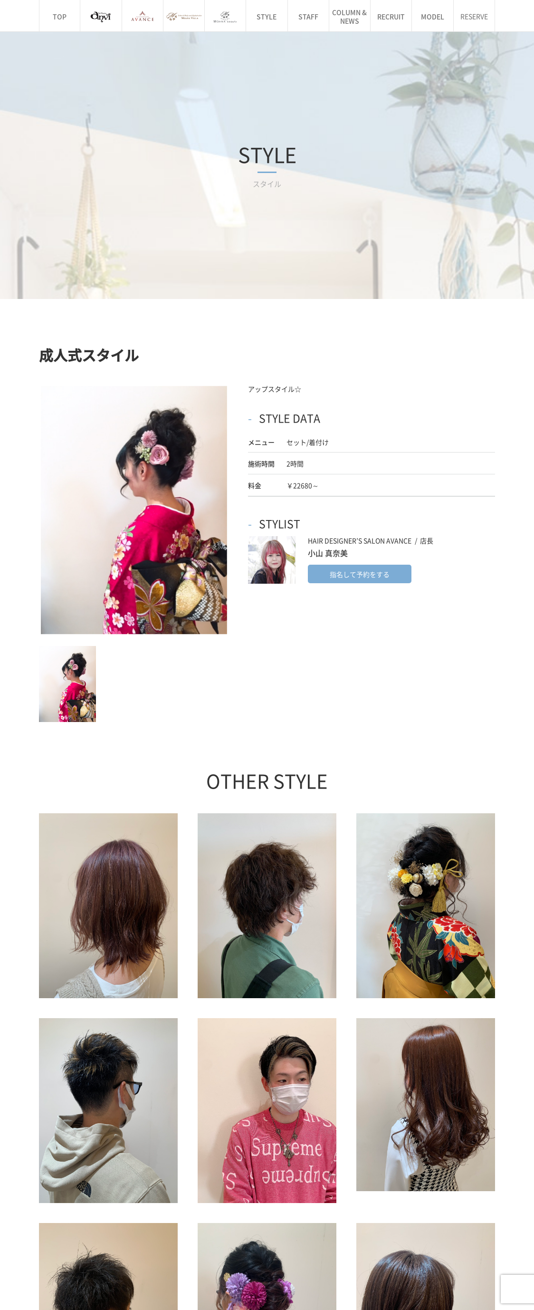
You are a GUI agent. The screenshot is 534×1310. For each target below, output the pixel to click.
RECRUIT (391, 16)
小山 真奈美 (328, 397)
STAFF (308, 16)
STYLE (267, 16)
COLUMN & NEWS (349, 16)
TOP (60, 16)
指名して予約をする (360, 419)
